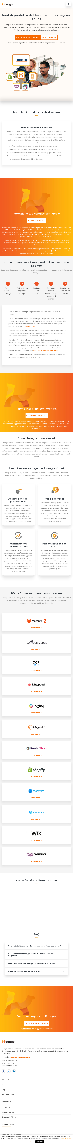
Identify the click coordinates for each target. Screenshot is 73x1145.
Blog (3, 1090)
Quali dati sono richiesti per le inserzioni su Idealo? (32, 964)
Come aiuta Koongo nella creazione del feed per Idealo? (34, 946)
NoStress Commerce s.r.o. (20, 1057)
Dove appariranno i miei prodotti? (24, 971)
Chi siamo (5, 1085)
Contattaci (26, 1028)
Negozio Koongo (8, 1094)
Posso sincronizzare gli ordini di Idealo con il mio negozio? (31, 955)
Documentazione (8, 1112)
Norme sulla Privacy (9, 1117)
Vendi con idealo (36, 221)
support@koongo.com (10, 1066)
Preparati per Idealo (36, 416)
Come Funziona (49, 37)
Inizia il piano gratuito (27, 37)
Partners (5, 1130)
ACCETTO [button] (40, 1142)
